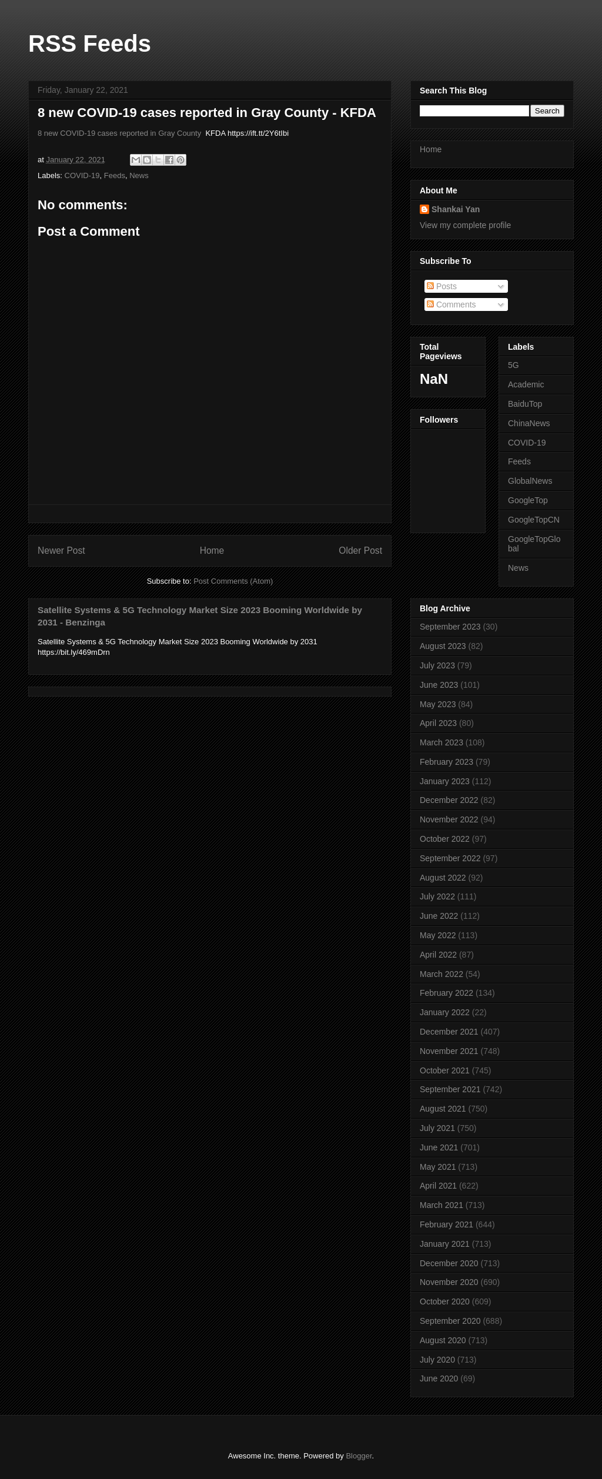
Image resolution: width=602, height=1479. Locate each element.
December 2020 (449, 1263)
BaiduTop (525, 404)
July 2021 (437, 1128)
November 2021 (449, 1051)
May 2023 (438, 704)
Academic (526, 384)
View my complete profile (465, 225)
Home (212, 551)
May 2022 (438, 935)
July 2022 (437, 896)
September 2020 (450, 1321)
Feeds (114, 175)
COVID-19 (82, 175)
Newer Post (61, 551)
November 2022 (449, 819)
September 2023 (450, 626)
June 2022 (439, 916)
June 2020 (439, 1378)
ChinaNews (529, 423)
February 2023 (446, 762)
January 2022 (445, 1012)
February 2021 (446, 1224)
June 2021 (439, 1147)
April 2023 (438, 723)
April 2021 (438, 1185)
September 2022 (450, 858)
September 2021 (450, 1089)
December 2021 (449, 1031)
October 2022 (445, 839)
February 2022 (446, 993)
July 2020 (437, 1359)
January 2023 (445, 781)
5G (513, 365)
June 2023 (439, 685)
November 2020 (449, 1282)
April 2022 (438, 954)
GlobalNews (530, 481)
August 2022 (443, 877)
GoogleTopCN (534, 519)
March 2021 (441, 1205)
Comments (451, 304)
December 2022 (449, 800)
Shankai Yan (456, 209)
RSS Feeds (89, 43)
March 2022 (441, 974)
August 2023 (443, 646)
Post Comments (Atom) (233, 581)
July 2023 (437, 665)
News (139, 175)
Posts (442, 286)
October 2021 (445, 1070)
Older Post (360, 551)
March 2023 (441, 742)
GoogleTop (528, 500)
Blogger (359, 1455)
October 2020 (445, 1301)
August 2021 (443, 1108)
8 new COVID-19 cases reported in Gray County (119, 133)
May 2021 (438, 1167)
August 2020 (443, 1340)
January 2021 (445, 1244)
